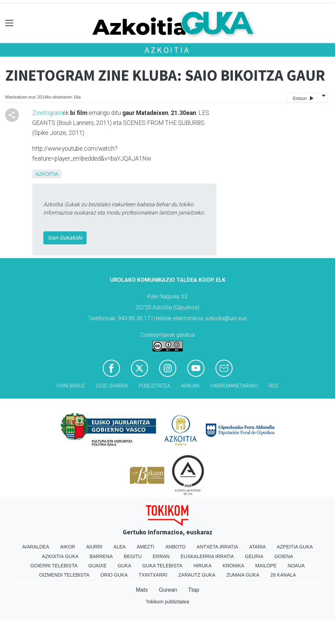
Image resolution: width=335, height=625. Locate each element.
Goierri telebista (53, 565)
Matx (142, 590)
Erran (161, 556)
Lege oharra (112, 386)
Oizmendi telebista (64, 575)
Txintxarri (153, 575)
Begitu (133, 556)
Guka (124, 565)
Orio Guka (113, 575)
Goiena (283, 556)
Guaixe (97, 565)
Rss (273, 386)
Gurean (168, 590)
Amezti (145, 546)
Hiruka (202, 565)
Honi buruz (71, 386)
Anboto (175, 546)
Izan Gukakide (65, 237)
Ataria (257, 546)
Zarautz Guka (196, 575)
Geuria (254, 556)
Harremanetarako (234, 386)
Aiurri (94, 546)
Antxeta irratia (217, 546)
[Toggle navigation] (9, 23)
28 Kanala (283, 575)
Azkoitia (167, 50)
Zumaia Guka (242, 575)
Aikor (67, 546)
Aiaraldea (35, 546)
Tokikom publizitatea (167, 601)
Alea (119, 546)
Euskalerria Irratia (207, 556)
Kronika (233, 565)
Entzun (303, 98)
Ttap (193, 590)
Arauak (190, 386)
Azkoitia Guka (60, 556)
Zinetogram (47, 112)
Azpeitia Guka (295, 546)
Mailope (266, 565)
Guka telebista (162, 565)
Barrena (101, 556)
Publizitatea (154, 386)
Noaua (296, 565)
